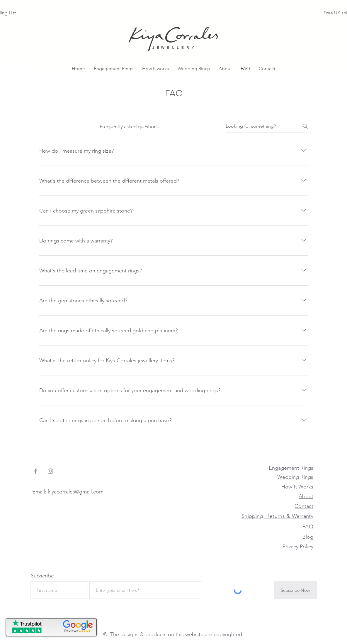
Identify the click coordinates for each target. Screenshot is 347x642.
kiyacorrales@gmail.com (75, 491)
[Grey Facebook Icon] (35, 471)
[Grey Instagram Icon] (50, 471)
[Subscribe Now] (295, 590)
